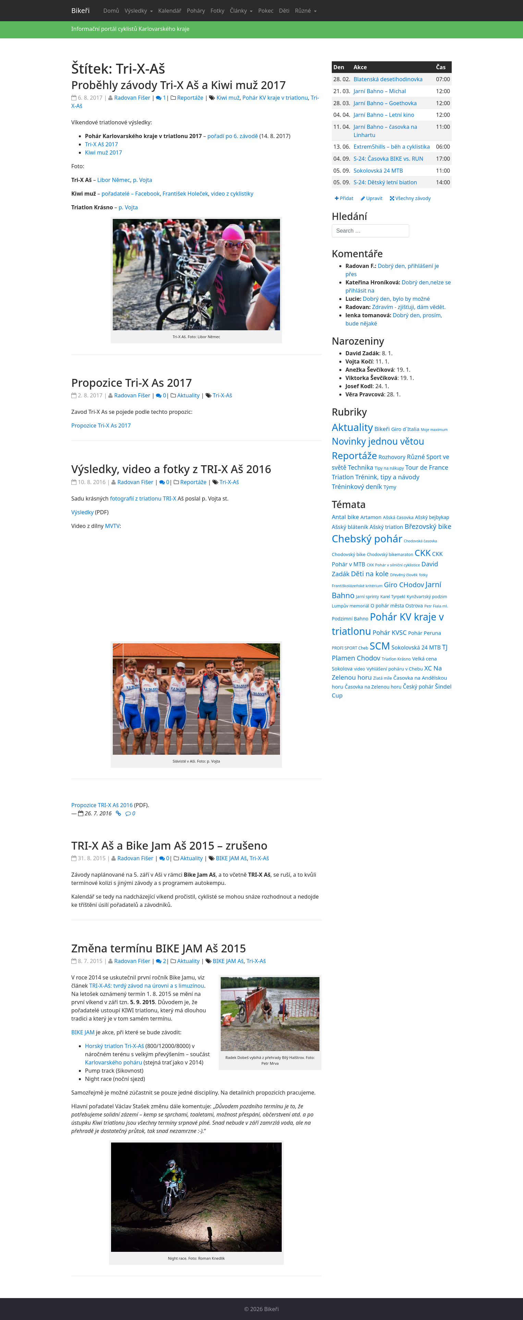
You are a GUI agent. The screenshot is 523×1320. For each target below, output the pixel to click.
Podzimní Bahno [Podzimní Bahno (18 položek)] (350, 618)
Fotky (217, 10)
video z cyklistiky (232, 193)
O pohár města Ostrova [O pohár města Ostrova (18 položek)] (396, 605)
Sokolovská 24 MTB (378, 170)
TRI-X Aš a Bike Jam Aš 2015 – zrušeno (169, 845)
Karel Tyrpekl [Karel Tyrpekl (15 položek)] (392, 596)
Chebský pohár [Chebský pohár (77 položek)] (367, 538)
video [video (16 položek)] (359, 669)
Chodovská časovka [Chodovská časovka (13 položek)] (420, 541)
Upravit (372, 198)
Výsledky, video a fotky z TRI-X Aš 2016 (171, 468)
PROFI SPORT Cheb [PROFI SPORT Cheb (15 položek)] (350, 648)
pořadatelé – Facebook (130, 193)
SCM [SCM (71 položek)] (379, 645)
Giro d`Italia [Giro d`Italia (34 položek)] (405, 428)
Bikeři (80, 10)
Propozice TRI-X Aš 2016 (102, 805)
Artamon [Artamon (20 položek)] (370, 517)
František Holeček (185, 193)
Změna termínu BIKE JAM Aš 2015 (158, 948)
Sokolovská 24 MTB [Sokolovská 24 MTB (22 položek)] (416, 647)
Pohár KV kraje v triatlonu (275, 97)
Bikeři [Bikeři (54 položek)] (382, 429)
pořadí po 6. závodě (232, 136)
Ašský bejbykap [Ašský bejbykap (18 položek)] (432, 517)
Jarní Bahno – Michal (380, 91)
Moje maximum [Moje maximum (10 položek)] (434, 429)
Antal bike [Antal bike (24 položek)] (345, 517)
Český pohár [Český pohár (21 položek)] (418, 686)
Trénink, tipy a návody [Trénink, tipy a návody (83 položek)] (387, 476)
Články (239, 10)
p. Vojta (142, 180)
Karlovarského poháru (113, 1062)
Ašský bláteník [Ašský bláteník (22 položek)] (350, 527)
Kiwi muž (228, 97)
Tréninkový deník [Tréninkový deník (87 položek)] (357, 486)
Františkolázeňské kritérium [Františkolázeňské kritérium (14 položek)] (357, 585)
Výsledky (136, 10)
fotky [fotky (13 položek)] (423, 574)
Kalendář (169, 10)
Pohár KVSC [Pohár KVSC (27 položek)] (390, 633)
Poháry (196, 10)
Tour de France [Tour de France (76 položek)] (426, 467)
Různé (303, 10)
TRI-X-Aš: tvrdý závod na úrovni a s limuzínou (146, 985)
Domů (111, 10)
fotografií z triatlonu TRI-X (143, 498)
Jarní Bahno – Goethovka (385, 103)
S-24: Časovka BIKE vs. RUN (388, 158)
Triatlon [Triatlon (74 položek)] (343, 477)
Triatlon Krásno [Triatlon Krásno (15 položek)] (396, 659)
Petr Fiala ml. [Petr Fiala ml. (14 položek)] (436, 605)
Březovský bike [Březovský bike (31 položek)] (428, 526)
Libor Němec (113, 180)
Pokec (265, 10)
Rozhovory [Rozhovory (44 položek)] (391, 457)
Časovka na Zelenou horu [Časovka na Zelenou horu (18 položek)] (373, 686)
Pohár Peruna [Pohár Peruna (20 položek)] (424, 633)
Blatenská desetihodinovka (388, 79)
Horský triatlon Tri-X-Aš (114, 1046)
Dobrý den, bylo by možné (396, 299)
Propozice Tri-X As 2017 (131, 382)
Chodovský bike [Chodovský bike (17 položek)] (348, 554)
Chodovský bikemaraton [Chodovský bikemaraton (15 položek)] (390, 554)
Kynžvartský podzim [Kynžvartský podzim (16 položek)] (426, 596)
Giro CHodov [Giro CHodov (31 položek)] (404, 584)
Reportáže (190, 97)
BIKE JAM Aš (231, 858)
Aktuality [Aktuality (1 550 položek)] (352, 427)
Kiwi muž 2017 (103, 152)
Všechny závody (410, 198)
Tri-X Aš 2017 (101, 144)
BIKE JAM (83, 1032)
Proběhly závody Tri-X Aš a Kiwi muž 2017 (178, 84)
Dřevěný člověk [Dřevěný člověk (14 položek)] (403, 574)
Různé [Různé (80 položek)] (416, 457)
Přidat (344, 198)
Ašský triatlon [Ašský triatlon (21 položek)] (386, 527)
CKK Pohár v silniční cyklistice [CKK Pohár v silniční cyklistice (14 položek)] (393, 564)
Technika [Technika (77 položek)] (360, 467)
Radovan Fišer (132, 97)
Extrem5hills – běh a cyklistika (392, 146)
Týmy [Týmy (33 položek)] (390, 486)
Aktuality (188, 395)
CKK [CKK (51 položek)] (423, 552)
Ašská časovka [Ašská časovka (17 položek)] (398, 517)
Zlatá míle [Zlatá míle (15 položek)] (382, 678)
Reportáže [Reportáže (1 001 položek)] (354, 455)
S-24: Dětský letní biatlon (385, 182)
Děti (284, 10)
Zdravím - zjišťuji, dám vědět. (409, 307)
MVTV (112, 526)
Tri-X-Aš (222, 395)
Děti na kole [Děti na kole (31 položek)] (370, 573)
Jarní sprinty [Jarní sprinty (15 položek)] (367, 596)
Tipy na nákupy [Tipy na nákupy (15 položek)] (389, 468)
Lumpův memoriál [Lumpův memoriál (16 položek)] (350, 606)
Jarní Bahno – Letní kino (384, 115)
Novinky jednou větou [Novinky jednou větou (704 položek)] (378, 441)
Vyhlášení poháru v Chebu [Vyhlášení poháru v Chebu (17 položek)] (394, 669)
